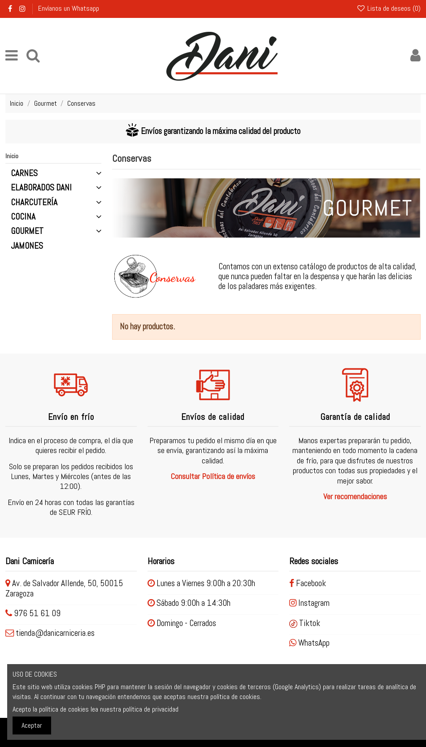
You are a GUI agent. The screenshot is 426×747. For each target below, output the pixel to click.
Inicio (11, 156)
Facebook (307, 583)
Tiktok (304, 623)
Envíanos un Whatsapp (68, 8)
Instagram (309, 603)
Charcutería (34, 202)
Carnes (24, 173)
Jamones (27, 246)
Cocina (23, 217)
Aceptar (32, 725)
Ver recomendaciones (355, 496)
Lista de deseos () (388, 8)
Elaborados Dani (41, 188)
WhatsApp (309, 642)
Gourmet (27, 231)
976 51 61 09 (37, 613)
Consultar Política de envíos (213, 476)
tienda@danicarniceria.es (55, 633)
